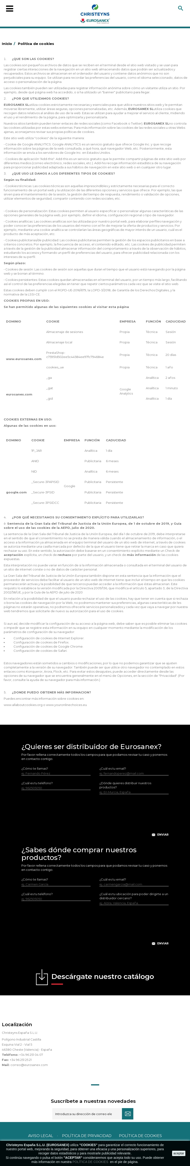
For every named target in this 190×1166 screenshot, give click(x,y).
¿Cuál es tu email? (112, 768)
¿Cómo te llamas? (34, 768)
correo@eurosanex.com (29, 1065)
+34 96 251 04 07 (31, 1054)
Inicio (9, 43)
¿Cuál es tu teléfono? (37, 783)
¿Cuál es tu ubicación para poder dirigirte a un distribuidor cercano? (133, 896)
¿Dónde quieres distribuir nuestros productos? (125, 785)
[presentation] (95, 819)
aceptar (178, 1153)
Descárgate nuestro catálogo (102, 978)
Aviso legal (40, 1136)
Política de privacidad (86, 1136)
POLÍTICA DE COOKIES (90, 1162)
